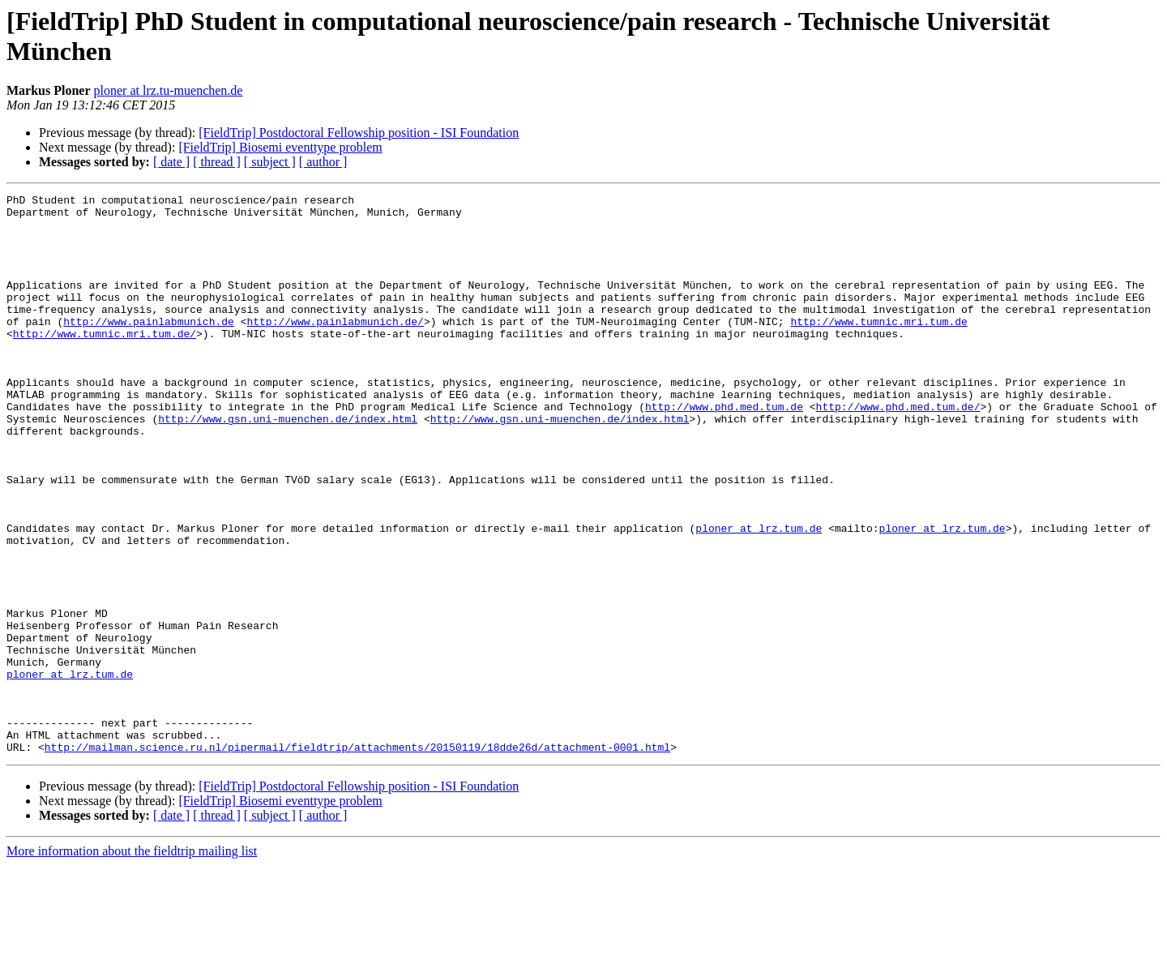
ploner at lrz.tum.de (758, 596)
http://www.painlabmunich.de (148, 348)
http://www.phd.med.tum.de (724, 450)
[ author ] (323, 162)
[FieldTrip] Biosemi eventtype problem (280, 147)
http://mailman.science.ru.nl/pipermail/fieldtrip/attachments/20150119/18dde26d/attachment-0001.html (357, 858)
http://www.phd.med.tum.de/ (897, 450)
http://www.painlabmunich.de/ (334, 348)
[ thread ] (217, 162)
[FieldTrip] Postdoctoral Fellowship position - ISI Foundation (359, 132)
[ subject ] (270, 162)
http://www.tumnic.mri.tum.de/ (104, 362)
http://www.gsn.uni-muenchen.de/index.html (287, 464)
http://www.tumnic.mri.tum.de (878, 348)
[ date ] (171, 162)
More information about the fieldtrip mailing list (131, 963)
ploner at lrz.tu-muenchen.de (168, 90)
